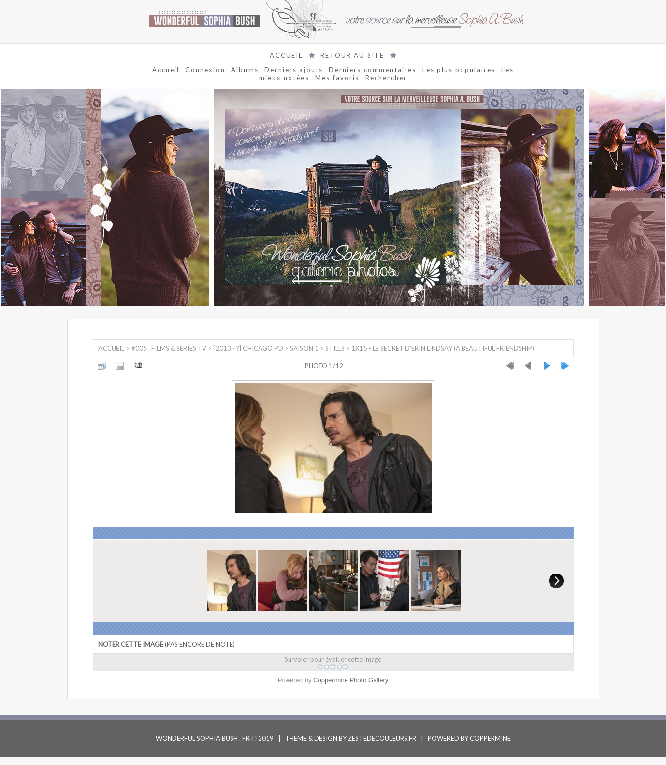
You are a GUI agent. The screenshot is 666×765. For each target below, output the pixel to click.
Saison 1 (304, 348)
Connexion (205, 70)
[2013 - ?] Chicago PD (248, 348)
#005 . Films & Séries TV (168, 348)
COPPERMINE (490, 738)
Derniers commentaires (372, 70)
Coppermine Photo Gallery (350, 680)
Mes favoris (337, 78)
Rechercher (386, 78)
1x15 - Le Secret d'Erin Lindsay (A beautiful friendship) (442, 348)
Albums (245, 70)
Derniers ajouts (293, 70)
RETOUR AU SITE (352, 55)
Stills (335, 348)
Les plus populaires (458, 70)
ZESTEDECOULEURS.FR (382, 738)
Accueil (165, 70)
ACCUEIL (286, 55)
